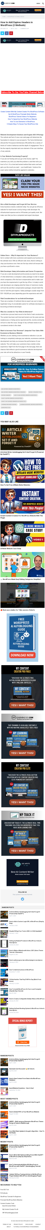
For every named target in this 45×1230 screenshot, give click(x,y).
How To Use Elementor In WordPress (22, 122)
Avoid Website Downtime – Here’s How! (21, 1088)
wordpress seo (5, 407)
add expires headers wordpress (10, 389)
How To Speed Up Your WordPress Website (22, 119)
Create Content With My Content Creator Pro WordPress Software (22, 112)
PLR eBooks (4, 1193)
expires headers (6, 395)
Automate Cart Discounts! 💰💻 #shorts (21, 1069)
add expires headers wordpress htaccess (13, 392)
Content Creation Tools (7, 1203)
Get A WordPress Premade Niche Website (22, 114)
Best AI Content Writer (9, 1206)
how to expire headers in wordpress (11, 398)
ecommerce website (28, 336)
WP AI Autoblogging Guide (10, 1212)
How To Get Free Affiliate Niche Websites (15, 485)
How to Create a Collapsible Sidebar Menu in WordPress (27, 999)
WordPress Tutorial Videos (15, 16)
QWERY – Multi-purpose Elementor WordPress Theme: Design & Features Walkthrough (26, 1122)
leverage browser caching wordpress (31, 404)
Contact (38, 1224)
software (32, 304)
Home (4, 16)
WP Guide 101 (4, 28)
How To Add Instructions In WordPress (21, 970)
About (9, 1226)
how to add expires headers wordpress (25, 395)
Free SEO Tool (4, 1189)
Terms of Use (7, 1224)
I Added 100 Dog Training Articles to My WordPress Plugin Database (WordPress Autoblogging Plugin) (25, 1175)
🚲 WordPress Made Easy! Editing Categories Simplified (20, 579)
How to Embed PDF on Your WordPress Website (24, 1112)
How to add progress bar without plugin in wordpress (26, 960)
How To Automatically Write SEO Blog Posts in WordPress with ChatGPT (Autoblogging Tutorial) (25, 1165)
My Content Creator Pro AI (10, 1209)
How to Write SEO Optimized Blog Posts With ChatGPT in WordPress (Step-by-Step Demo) (26, 1155)
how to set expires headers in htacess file (13, 401)
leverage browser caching (9, 404)
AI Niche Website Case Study (10, 548)
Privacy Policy (18, 1224)
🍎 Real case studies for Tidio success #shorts (17, 610)
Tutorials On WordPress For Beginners (26, 1226)
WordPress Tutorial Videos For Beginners (22, 116)
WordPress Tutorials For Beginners (10, 1196)
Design (20, 323)
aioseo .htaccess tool (35, 392)
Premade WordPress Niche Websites (11, 1200)
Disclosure (29, 1224)
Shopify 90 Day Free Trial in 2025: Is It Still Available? (25, 931)
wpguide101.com (28, 1221)
